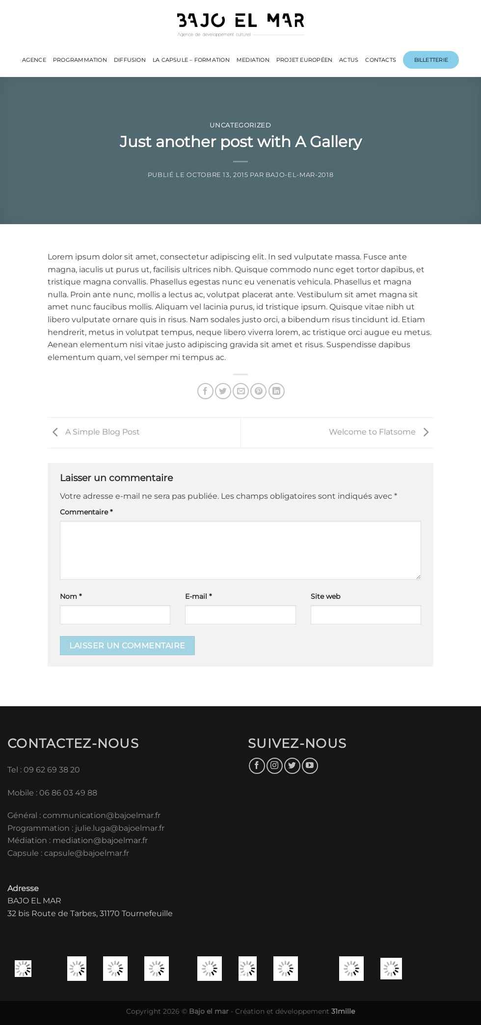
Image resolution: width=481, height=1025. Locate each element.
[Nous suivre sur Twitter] (292, 766)
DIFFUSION (130, 59)
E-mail (198, 596)
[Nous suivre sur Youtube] (310, 766)
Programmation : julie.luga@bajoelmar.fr (86, 828)
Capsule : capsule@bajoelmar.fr (68, 853)
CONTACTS (380, 59)
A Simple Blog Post (94, 432)
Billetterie (431, 59)
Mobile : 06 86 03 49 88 (52, 792)
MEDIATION (253, 59)
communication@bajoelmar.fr (101, 815)
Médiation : (29, 840)
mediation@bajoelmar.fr (100, 840)
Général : (25, 815)
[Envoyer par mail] (241, 391)
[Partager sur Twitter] (223, 391)
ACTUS (348, 59)
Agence (34, 59)
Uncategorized (240, 125)
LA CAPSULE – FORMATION (191, 59)
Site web (325, 596)
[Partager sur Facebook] (205, 391)
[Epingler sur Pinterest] (258, 391)
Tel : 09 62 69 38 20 (43, 769)
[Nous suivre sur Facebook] (257, 766)
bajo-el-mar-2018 (299, 175)
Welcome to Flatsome (381, 432)
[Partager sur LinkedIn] (276, 391)
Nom (70, 596)
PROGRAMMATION (80, 59)
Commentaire (86, 512)
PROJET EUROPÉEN (304, 59)
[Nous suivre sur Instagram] (275, 766)
